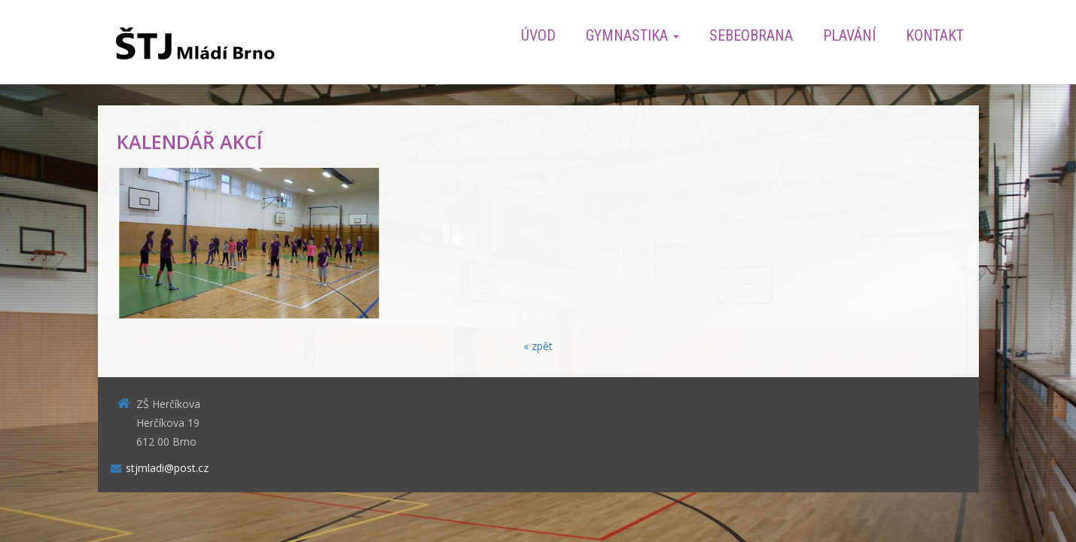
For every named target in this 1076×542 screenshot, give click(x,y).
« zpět (538, 346)
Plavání (849, 35)
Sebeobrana (751, 35)
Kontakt (935, 35)
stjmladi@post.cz (167, 468)
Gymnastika (632, 35)
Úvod (538, 35)
